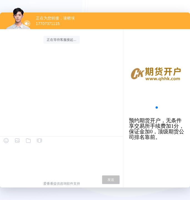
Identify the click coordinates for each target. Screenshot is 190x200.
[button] (157, 107)
